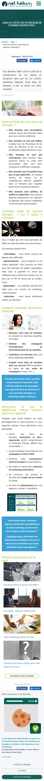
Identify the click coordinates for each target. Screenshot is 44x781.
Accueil (5, 42)
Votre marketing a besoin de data (19, 637)
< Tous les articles (22, 684)
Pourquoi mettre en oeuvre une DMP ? (21, 585)
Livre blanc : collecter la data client (19, 611)
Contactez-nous (14, 536)
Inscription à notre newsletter (22, 676)
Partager (22, 60)
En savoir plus (6, 757)
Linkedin (36, 60)
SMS (30, 371)
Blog (13, 42)
